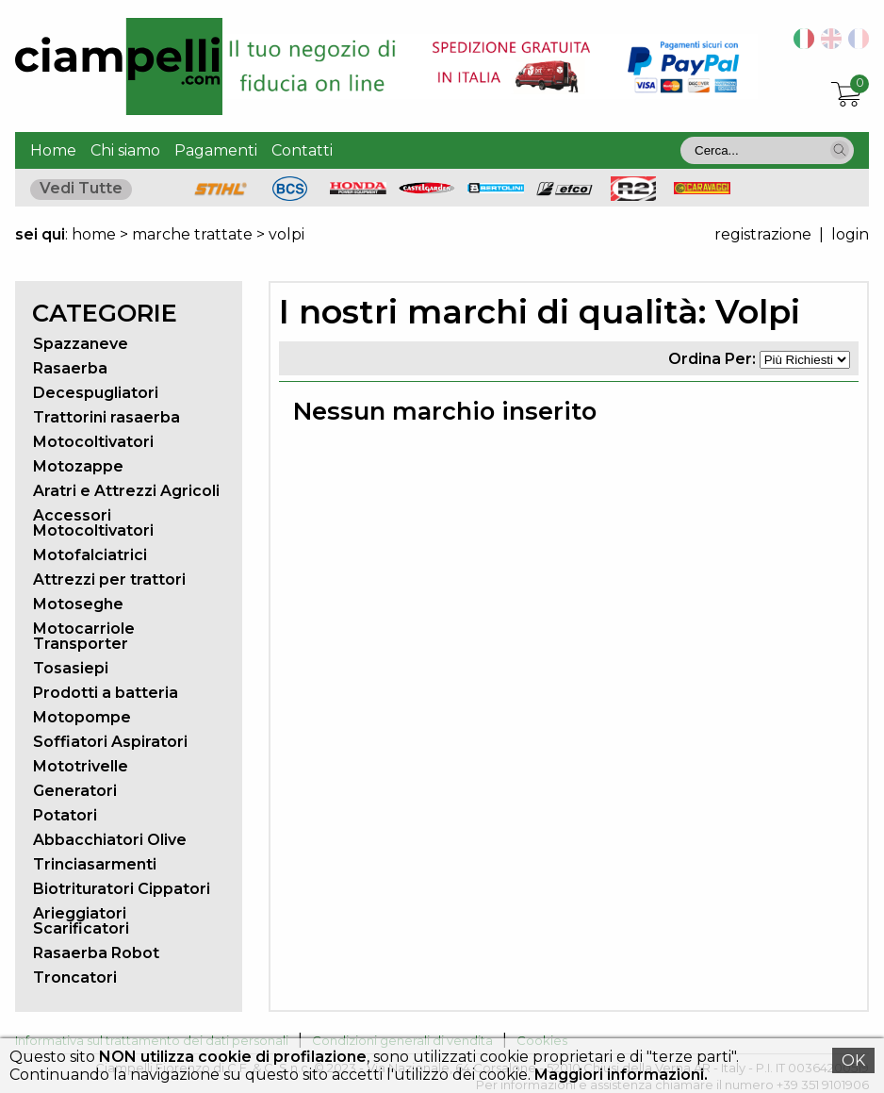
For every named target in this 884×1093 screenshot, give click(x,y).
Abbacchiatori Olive (110, 840)
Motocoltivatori (93, 442)
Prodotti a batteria (105, 693)
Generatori (75, 791)
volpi (286, 234)
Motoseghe (78, 604)
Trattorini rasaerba (106, 417)
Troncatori (75, 977)
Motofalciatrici (90, 555)
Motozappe (78, 466)
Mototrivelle (80, 766)
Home (53, 150)
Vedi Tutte (81, 188)
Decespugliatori (95, 393)
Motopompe (82, 717)
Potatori (65, 815)
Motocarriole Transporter (84, 636)
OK (853, 1060)
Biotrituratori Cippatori (121, 889)
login (850, 234)
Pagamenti (215, 150)
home (94, 234)
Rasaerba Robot (96, 953)
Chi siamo (125, 150)
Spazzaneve (80, 344)
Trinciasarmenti (94, 864)
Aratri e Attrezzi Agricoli (126, 491)
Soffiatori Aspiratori (110, 742)
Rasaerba (70, 368)
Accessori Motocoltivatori (93, 522)
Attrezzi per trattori (109, 579)
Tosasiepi (70, 668)
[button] (839, 150)
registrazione (762, 234)
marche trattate (192, 234)
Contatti (302, 150)
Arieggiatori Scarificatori (81, 920)
